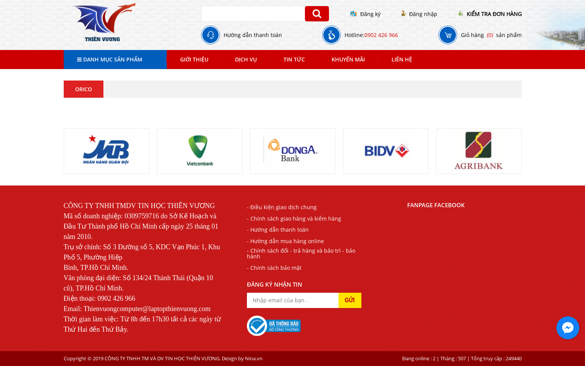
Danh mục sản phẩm (109, 59)
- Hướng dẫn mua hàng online (285, 241)
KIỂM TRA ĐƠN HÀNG (490, 14)
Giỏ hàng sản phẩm (480, 35)
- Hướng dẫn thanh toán (278, 229)
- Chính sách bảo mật (274, 267)
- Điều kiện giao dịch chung (282, 207)
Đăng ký (365, 14)
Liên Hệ (402, 59)
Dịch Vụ (246, 59)
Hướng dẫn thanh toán (241, 35)
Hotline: (360, 35)
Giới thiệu (194, 59)
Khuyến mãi (348, 59)
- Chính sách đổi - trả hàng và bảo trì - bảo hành (301, 253)
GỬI (350, 300)
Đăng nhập (419, 14)
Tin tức (294, 59)
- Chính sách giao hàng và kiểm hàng (294, 218)
